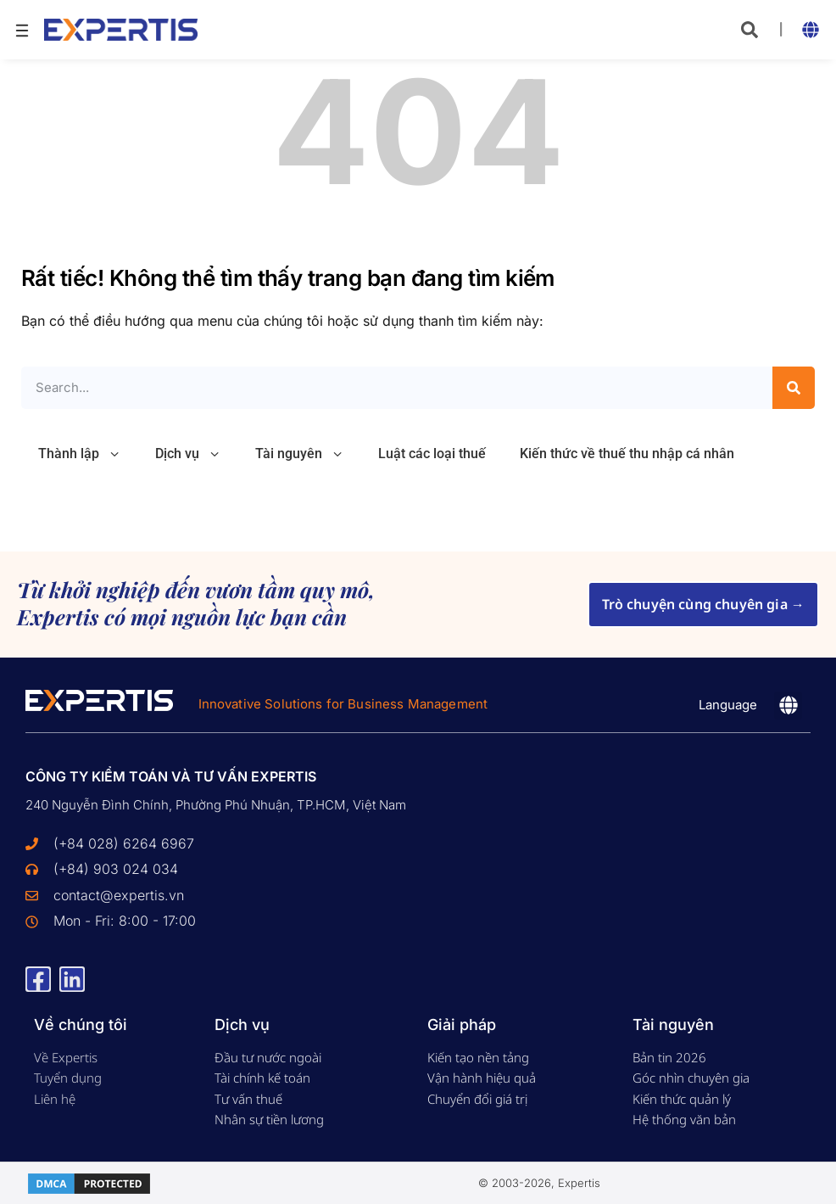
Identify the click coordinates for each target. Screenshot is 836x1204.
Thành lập (79, 454)
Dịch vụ (188, 454)
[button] (749, 30)
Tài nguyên (299, 454)
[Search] (793, 388)
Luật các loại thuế (432, 453)
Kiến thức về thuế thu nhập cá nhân (627, 453)
